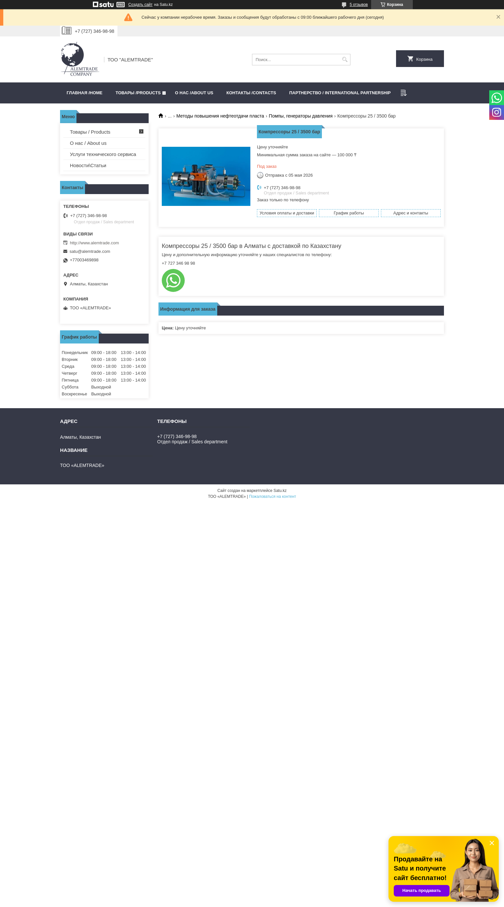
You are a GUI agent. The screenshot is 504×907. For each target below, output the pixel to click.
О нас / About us (88, 143)
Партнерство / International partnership (339, 92)
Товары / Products (90, 132)
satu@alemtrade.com (90, 251)
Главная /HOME (84, 92)
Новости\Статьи (88, 165)
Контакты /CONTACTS (251, 92)
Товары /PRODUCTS (138, 92)
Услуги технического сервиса (103, 154)
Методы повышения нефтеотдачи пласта (220, 116)
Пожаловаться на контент (272, 496)
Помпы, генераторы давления (300, 116)
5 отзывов (359, 4)
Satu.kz (279, 490)
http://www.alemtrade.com (94, 242)
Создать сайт (140, 4)
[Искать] (344, 59)
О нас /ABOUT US (194, 92)
